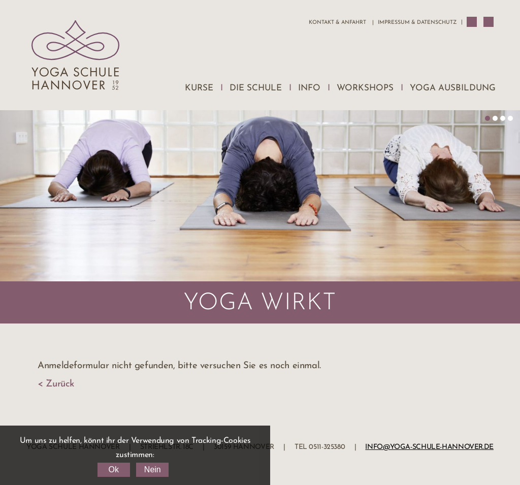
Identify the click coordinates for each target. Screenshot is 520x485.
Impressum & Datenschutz (417, 22)
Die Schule (256, 88)
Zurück (60, 384)
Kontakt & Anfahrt (337, 22)
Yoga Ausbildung (453, 88)
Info (309, 88)
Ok (113, 469)
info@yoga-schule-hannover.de (429, 447)
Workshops (365, 88)
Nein (152, 469)
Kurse (199, 88)
